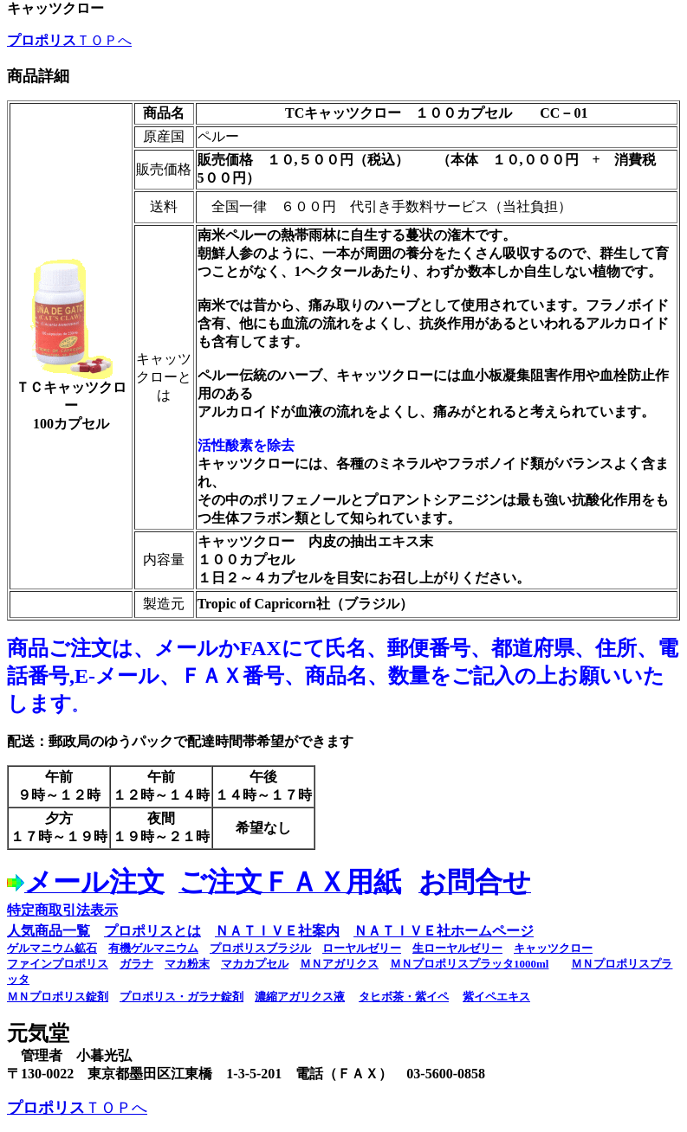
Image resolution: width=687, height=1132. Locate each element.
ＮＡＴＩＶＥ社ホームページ (443, 930)
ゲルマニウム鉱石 (52, 948)
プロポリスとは (152, 930)
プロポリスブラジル (260, 948)
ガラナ (136, 963)
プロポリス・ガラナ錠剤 (181, 996)
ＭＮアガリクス (339, 963)
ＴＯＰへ (69, 40)
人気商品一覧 (48, 930)
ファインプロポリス (57, 963)
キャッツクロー (553, 948)
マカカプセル (254, 963)
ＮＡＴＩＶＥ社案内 (277, 930)
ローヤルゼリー (361, 948)
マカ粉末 (187, 963)
